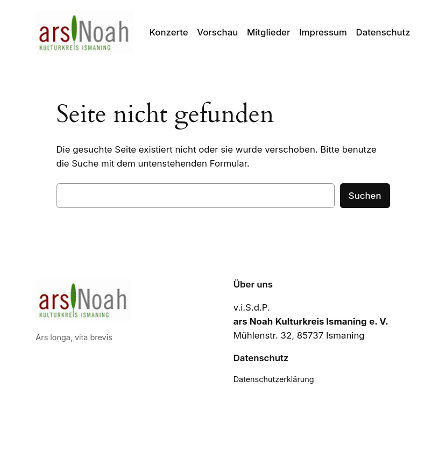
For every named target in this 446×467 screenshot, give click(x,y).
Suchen (365, 195)
